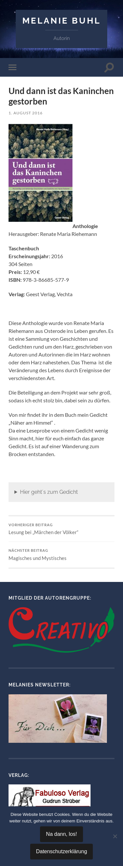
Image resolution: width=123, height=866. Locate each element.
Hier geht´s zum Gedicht (49, 492)
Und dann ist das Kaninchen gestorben (61, 96)
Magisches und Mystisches (61, 554)
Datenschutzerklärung (61, 851)
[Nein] (115, 836)
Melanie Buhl (61, 20)
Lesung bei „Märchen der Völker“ (61, 529)
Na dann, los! (61, 834)
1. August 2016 (26, 112)
